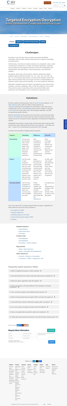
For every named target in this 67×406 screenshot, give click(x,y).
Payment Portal (23, 379)
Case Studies (23, 368)
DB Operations (11, 378)
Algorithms (19, 41)
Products (18, 8)
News (45, 8)
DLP (40, 127)
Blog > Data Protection (26, 249)
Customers (24, 8)
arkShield (25, 240)
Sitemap (49, 404)
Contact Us (35, 371)
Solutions (13, 8)
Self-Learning (42, 369)
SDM (52, 123)
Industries (22, 366)
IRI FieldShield (26, 108)
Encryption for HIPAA (17, 210)
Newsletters (48, 368)
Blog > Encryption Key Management (30, 251)
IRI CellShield (18, 117)
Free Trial (48, 3)
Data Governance (24, 231)
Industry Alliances (54, 368)
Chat (60, 2)
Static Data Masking (33, 36)
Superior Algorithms (17, 212)
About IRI (35, 366)
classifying (11, 106)
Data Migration (11, 374)
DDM (27, 125)
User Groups (23, 374)
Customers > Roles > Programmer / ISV (31, 258)
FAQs (34, 374)
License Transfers (42, 372)
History (35, 368)
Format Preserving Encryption (31, 41)
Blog (54, 2)
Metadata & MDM (12, 380)
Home (11, 36)
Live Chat (51, 330)
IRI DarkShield (16, 115)
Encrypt (41, 36)
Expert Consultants (55, 366)
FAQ (57, 2)
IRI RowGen (25, 186)
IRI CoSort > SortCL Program (28, 243)
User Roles (23, 371)
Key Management (13, 45)
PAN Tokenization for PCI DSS (20, 214)
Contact (63, 2)
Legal (44, 404)
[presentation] (32, 346)
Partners (50, 8)
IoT (15, 78)
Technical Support (30, 372)
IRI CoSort (13, 110)
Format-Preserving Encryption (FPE (22, 217)
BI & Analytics (11, 366)
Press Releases (48, 366)
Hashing (43, 41)
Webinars (22, 377)
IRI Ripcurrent (17, 372)
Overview (47, 36)
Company (35, 8)
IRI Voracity (40, 103)
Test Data (22, 233)
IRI (20, 240)
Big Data (10, 368)
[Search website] (64, 5)
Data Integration (11, 371)
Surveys (22, 376)
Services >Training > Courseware (29, 256)
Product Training (30, 369)
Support (41, 8)
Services (30, 8)
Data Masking (24, 36)
